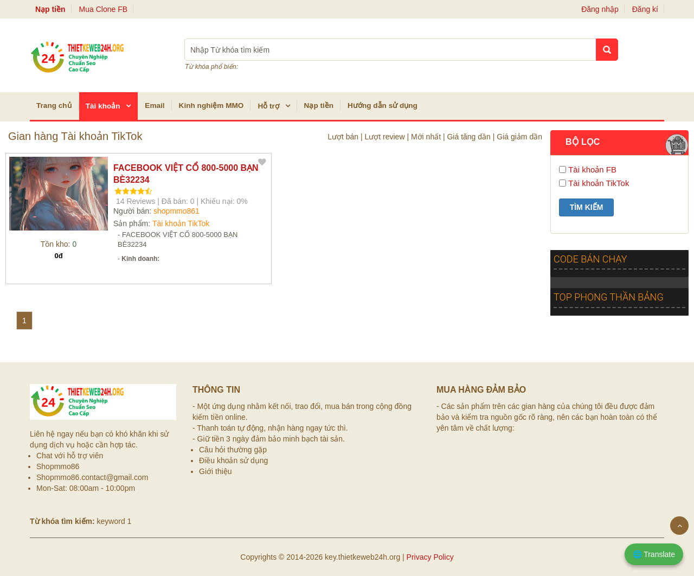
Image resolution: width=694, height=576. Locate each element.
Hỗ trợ (276, 105)
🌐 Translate (654, 554)
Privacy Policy (430, 557)
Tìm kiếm (586, 207)
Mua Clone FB (105, 9)
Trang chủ (54, 105)
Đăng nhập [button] (600, 9)
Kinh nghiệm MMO (211, 105)
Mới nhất (426, 136)
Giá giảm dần (519, 136)
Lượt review (384, 136)
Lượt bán (342, 136)
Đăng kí (645, 9)
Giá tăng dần (468, 136)
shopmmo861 (176, 211)
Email (154, 105)
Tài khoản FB (592, 169)
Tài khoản (111, 105)
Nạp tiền (319, 105)
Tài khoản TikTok (180, 223)
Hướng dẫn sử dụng (382, 105)
